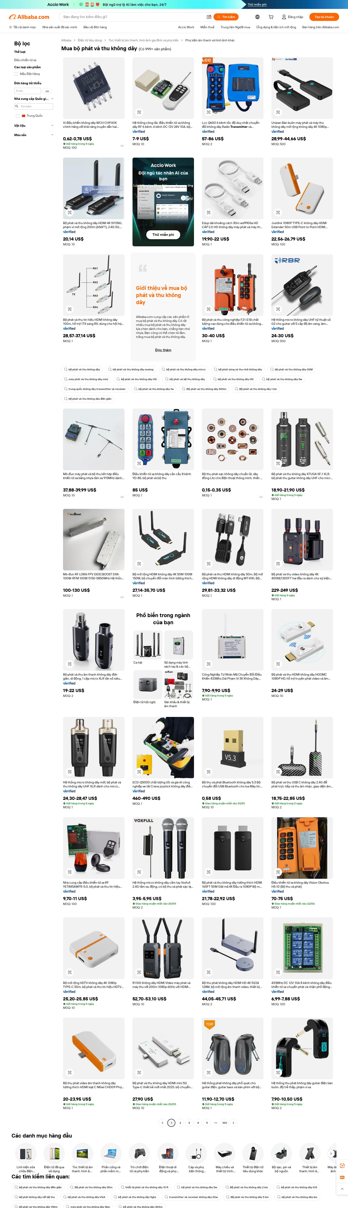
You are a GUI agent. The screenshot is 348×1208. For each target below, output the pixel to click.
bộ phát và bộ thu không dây (185, 379)
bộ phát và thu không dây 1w (154, 389)
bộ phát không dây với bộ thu (34, 1197)
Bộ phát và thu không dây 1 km (256, 389)
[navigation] (34, 582)
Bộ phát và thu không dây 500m (204, 389)
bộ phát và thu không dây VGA (84, 1197)
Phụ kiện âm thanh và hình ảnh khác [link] (210, 40)
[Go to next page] (233, 1123)
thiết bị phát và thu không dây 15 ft (144, 1187)
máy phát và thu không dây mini (86, 379)
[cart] (272, 17)
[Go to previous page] (162, 1123)
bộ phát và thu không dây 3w (282, 379)
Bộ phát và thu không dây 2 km (246, 1187)
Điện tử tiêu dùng (90, 40)
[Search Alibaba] (133, 16)
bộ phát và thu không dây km (297, 1197)
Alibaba (66, 40)
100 (224, 1122)
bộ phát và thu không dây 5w (197, 1187)
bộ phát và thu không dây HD (137, 379)
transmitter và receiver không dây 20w (191, 1197)
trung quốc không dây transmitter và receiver (95, 389)
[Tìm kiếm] (226, 16)
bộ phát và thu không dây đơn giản (87, 399)
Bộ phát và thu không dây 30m (91, 1187)
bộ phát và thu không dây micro (184, 369)
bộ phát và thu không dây (82, 369)
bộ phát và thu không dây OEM (291, 369)
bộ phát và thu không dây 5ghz (135, 1197)
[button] (209, 17)
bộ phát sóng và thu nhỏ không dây (238, 369)
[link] (342, 1166)
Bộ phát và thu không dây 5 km (247, 1197)
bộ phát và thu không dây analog (130, 369)
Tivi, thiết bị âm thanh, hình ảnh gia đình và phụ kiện (144, 40)
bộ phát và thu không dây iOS (297, 1187)
